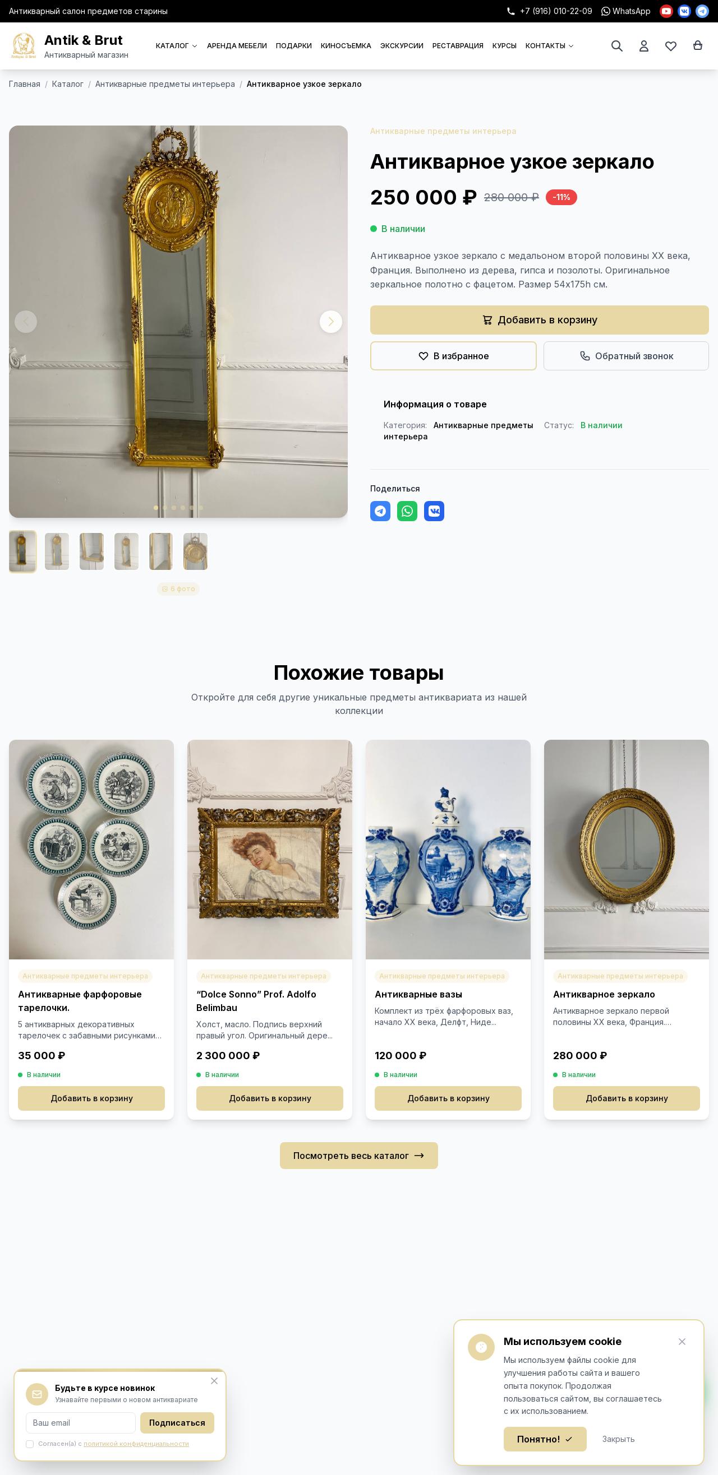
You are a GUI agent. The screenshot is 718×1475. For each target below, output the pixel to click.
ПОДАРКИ (294, 45)
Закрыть (618, 1439)
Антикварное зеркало (604, 994)
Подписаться (177, 1422)
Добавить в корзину (91, 1098)
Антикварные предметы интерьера (165, 84)
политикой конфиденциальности (136, 1444)
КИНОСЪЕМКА (346, 45)
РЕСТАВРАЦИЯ (458, 45)
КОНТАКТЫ (550, 45)
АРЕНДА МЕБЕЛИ (237, 45)
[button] (331, 321)
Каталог (68, 84)
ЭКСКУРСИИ (402, 45)
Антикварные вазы (418, 994)
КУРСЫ (505, 45)
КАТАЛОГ (177, 45)
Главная (24, 84)
